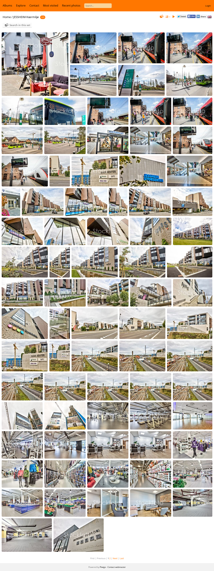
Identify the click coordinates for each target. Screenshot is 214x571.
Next (115, 558)
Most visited (50, 5)
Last (122, 558)
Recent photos (71, 5)
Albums (7, 5)
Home (7, 17)
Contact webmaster (117, 567)
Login (208, 5)
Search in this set (20, 25)
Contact (34, 5)
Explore (21, 5)
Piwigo (103, 567)
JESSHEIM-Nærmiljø (26, 17)
